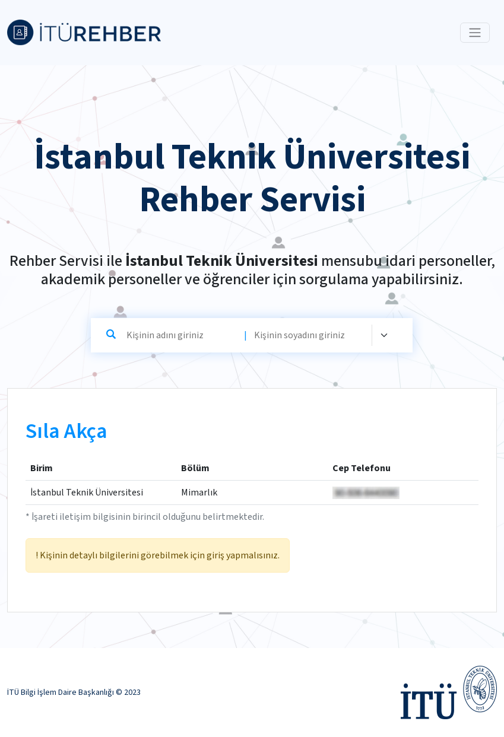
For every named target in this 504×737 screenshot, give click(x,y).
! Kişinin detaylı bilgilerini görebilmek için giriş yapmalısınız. (158, 555)
